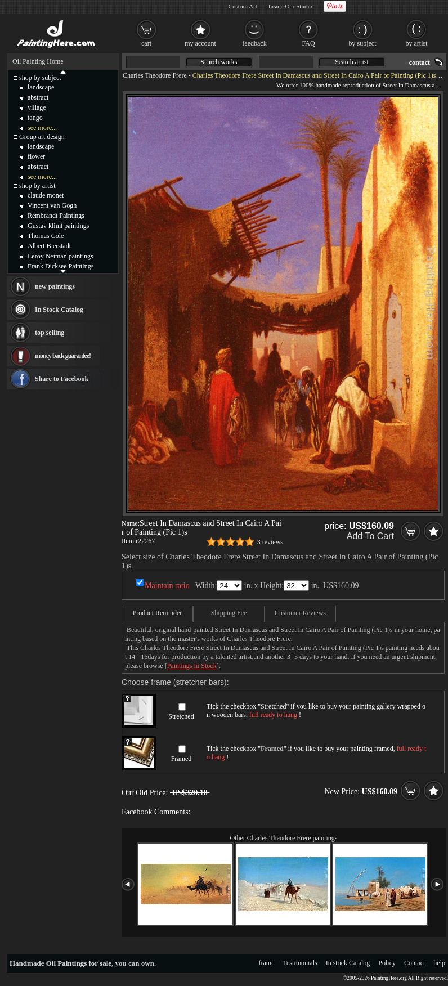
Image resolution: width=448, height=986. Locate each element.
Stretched (181, 716)
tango (35, 118)
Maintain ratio (167, 585)
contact (419, 62)
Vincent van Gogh (52, 205)
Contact (414, 963)
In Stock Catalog (59, 309)
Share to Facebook (61, 379)
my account (200, 43)
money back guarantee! (63, 356)
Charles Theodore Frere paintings (292, 838)
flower (36, 156)
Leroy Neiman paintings (60, 256)
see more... (42, 128)
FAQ (308, 43)
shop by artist (37, 186)
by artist (417, 43)
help (439, 963)
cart (146, 43)
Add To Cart (370, 536)
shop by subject (40, 78)
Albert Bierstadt (49, 246)
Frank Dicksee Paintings (60, 266)
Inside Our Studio (290, 6)
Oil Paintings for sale (78, 963)
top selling (49, 333)
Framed (181, 759)
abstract (38, 97)
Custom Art (243, 6)
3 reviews (270, 542)
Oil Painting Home (38, 61)
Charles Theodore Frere (155, 75)
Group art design (42, 137)
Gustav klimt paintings (58, 226)
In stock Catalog (348, 963)
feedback (254, 43)
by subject (363, 43)
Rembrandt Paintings (56, 215)
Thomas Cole (46, 236)
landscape (41, 87)
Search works (219, 62)
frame (267, 963)
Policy (387, 963)
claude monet (46, 195)
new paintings (55, 286)
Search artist (352, 62)
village (37, 107)
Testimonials (300, 963)
